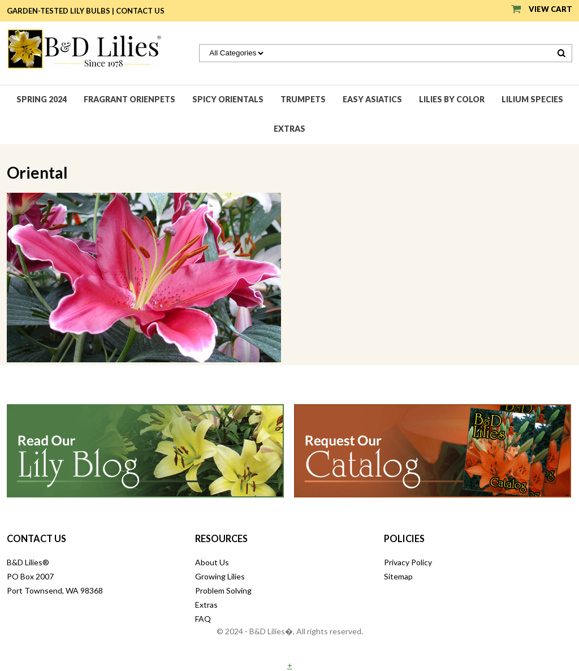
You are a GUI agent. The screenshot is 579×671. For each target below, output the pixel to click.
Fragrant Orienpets (129, 99)
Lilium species (532, 99)
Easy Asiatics (372, 99)
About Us (212, 562)
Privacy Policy (408, 562)
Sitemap (398, 576)
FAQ (203, 619)
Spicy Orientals (227, 99)
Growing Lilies (220, 576)
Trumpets (303, 99)
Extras (289, 128)
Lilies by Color (452, 99)
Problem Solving (223, 590)
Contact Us (140, 10)
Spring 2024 (41, 99)
